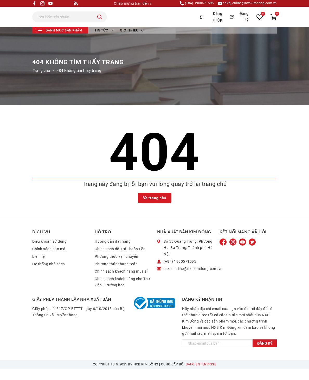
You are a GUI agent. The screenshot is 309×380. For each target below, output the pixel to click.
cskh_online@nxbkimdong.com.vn (245, 3)
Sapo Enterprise (201, 376)
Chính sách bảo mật (49, 260)
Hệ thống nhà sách (48, 275)
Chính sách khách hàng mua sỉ (121, 283)
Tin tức (104, 41)
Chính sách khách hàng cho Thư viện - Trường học (122, 293)
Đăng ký (239, 22)
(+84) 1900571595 (190, 3)
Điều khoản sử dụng (49, 253)
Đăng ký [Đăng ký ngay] (264, 355)
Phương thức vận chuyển (116, 268)
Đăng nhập (210, 22)
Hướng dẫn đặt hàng (113, 253)
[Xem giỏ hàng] (274, 23)
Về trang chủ (154, 209)
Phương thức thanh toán (116, 275)
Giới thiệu (132, 41)
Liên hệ (38, 268)
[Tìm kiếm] (100, 22)
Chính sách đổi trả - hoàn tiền (120, 260)
